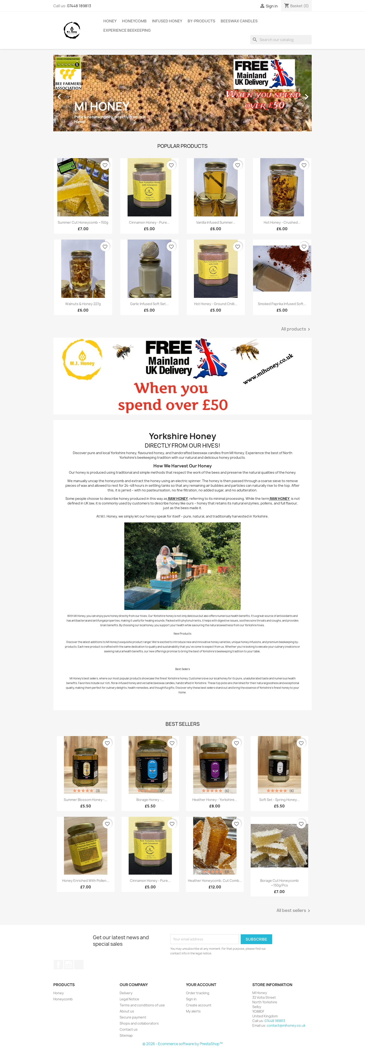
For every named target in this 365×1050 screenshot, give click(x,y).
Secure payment (133, 1017)
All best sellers (294, 911)
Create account (198, 1005)
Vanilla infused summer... (215, 222)
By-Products (201, 21)
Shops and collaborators (139, 1023)
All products (296, 329)
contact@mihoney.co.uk (286, 1025)
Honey (110, 21)
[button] (72, 94)
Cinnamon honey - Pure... (149, 222)
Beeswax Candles (239, 21)
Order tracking (197, 993)
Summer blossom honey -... (85, 799)
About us (127, 1011)
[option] (182, 94)
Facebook (58, 964)
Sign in (191, 999)
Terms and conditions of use (142, 1005)
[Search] (281, 39)
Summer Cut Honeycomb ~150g (83, 222)
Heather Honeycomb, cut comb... (215, 880)
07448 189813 (79, 5)
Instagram (68, 964)
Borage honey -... (150, 799)
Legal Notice (129, 999)
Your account (201, 984)
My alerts (193, 1011)
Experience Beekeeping (127, 30)
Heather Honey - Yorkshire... (214, 799)
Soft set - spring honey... (279, 799)
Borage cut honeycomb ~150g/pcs (279, 882)
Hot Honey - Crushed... (282, 222)
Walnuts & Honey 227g (83, 304)
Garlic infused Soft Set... (149, 304)
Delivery (126, 993)
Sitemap (126, 1035)
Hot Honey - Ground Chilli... (215, 304)
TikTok (79, 964)
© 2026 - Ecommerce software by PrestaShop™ (182, 1043)
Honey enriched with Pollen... (85, 880)
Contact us (129, 1029)
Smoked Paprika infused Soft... (282, 304)
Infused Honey (167, 21)
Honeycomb (134, 21)
